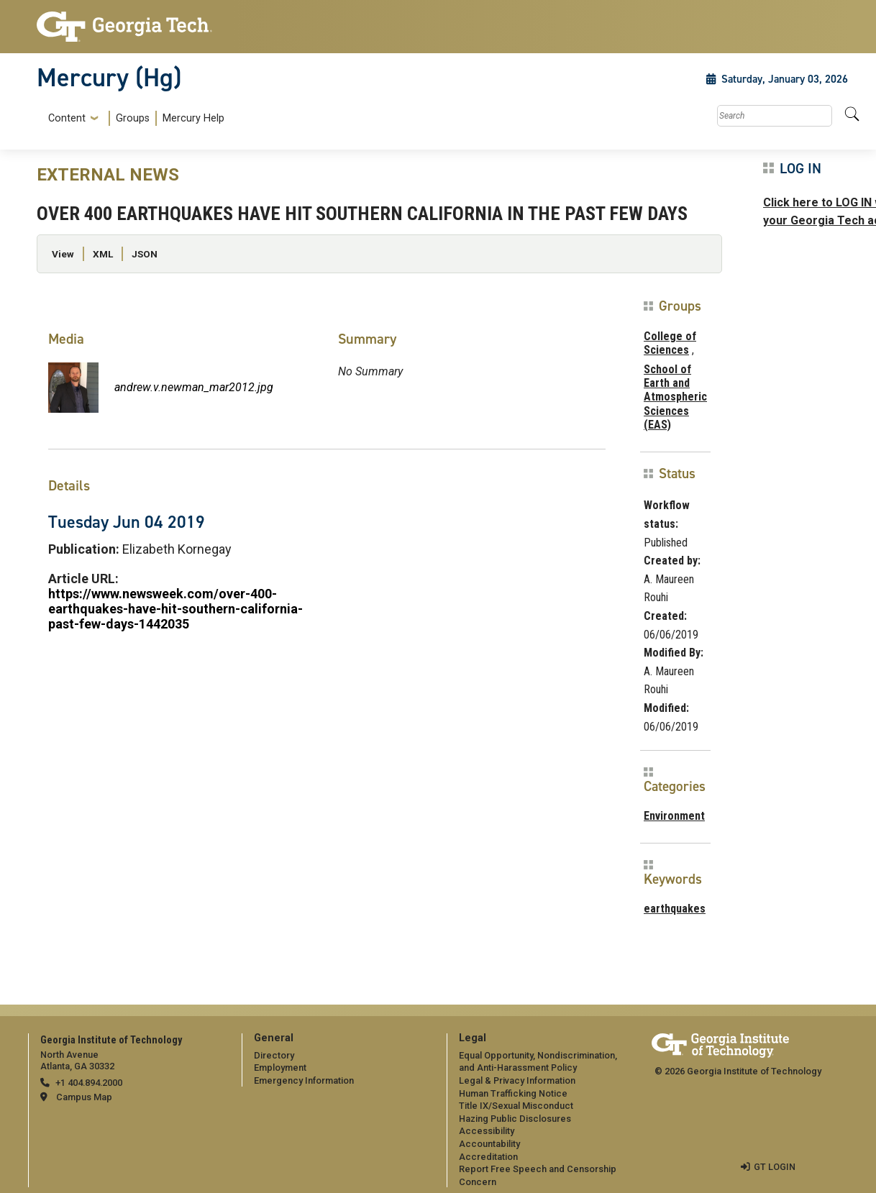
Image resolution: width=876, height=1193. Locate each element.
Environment (674, 816)
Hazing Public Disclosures (515, 1118)
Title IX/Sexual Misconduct (516, 1105)
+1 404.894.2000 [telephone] (88, 1082)
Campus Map (84, 1097)
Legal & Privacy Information (517, 1080)
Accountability (489, 1143)
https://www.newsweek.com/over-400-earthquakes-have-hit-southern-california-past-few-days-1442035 (175, 608)
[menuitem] (133, 118)
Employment (280, 1067)
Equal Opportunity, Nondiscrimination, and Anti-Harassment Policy (538, 1062)
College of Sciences (670, 343)
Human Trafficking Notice (513, 1093)
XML (103, 254)
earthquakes (675, 908)
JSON (145, 254)
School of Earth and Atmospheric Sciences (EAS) (675, 396)
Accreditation (488, 1156)
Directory (274, 1055)
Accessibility (486, 1130)
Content (67, 118)
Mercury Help (193, 118)
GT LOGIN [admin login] (774, 1166)
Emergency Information (304, 1080)
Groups (133, 118)
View (63, 254)
